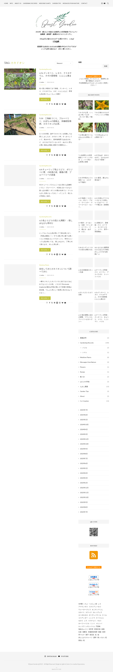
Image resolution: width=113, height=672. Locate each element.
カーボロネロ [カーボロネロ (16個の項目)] (83, 615)
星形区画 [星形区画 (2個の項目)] (97, 629)
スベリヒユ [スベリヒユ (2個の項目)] (100, 618)
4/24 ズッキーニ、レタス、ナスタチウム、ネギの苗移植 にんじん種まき (55, 76)
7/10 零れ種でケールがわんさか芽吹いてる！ (85, 137)
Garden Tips (56, 3)
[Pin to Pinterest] (54, 104)
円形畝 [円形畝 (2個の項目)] (98, 626)
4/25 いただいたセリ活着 (85, 293)
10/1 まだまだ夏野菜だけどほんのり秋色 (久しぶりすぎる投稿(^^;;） (102, 250)
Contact (84, 3)
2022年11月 (84, 492)
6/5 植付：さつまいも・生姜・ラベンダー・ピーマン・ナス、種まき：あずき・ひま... (85, 227)
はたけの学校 (94, 382)
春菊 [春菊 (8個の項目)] (103, 629)
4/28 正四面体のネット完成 (85, 271)
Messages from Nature (71, 3)
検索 (80, 62)
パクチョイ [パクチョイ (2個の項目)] (92, 621)
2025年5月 (84, 420)
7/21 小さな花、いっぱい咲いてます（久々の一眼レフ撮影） (85, 115)
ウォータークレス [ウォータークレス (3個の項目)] (84, 609)
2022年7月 (84, 512)
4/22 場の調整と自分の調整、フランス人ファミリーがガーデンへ (85, 318)
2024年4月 (84, 429)
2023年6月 (84, 463)
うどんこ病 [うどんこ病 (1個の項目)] (93, 604)
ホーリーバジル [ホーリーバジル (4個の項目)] (83, 623)
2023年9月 (84, 449)
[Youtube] (104, 3)
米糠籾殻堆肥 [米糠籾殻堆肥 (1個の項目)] (92, 632)
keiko (42, 82)
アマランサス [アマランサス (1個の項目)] (83, 607)
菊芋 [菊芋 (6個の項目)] (87, 635)
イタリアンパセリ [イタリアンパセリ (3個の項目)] (95, 607)
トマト (95, 352)
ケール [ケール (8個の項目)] (104, 615)
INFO (11, 3)
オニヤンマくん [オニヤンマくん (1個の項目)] (97, 609)
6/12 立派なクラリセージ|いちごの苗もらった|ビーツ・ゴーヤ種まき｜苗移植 (102, 201)
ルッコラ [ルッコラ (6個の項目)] (81, 626)
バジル (95, 348)
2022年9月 (84, 502)
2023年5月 (84, 468)
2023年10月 (84, 444)
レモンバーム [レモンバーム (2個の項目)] (90, 626)
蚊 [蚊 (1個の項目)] (98, 635)
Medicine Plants (45, 3)
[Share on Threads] (60, 104)
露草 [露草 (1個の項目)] (94, 637)
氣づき (94, 377)
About (94, 396)
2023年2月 (84, 483)
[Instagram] (102, 3)
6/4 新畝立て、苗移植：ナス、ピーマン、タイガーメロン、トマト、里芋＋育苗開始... (102, 227)
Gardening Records (30, 3)
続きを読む (45, 99)
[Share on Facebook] (49, 104)
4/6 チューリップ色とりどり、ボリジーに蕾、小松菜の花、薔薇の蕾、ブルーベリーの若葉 (56, 172)
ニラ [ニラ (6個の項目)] (85, 621)
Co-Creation (94, 401)
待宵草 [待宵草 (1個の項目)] (91, 629)
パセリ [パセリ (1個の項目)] (99, 621)
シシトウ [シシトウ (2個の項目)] (92, 618)
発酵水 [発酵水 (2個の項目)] (84, 632)
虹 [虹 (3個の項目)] (96, 635)
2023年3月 (84, 478)
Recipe (94, 372)
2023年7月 (84, 458)
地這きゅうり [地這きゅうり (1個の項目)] (83, 629)
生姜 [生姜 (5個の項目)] (80, 632)
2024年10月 (84, 424)
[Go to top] (56, 669)
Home (6, 3)
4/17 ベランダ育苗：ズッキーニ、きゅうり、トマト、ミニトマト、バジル (102, 318)
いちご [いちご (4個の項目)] (86, 604)
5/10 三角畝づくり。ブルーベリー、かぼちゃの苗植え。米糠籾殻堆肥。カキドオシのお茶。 (55, 121)
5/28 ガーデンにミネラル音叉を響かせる (85, 248)
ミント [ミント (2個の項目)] (92, 623)
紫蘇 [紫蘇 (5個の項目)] (99, 632)
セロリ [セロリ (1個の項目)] (80, 621)
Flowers (94, 367)
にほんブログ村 (93, 580)
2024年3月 (84, 434)
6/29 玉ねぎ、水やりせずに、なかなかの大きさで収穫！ (102, 157)
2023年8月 (84, 454)
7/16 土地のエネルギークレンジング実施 (102, 113)
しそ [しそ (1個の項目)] (99, 604)
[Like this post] (47, 104)
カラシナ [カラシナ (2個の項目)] (89, 612)
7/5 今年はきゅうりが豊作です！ (101, 136)
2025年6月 (84, 415)
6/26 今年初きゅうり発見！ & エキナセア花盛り (85, 180)
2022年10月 (84, 497)
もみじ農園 (94, 386)
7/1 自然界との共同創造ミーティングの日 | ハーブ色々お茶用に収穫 (85, 158)
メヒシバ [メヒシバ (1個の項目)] (99, 623)
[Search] (108, 3)
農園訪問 (94, 338)
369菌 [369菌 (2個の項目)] (80, 604)
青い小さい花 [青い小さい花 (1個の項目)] (102, 637)
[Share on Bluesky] (62, 104)
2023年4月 (84, 473)
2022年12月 (84, 488)
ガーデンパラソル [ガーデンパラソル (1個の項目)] (95, 615)
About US (18, 3)
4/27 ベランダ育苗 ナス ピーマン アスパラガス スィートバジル (102, 273)
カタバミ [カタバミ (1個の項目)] (81, 612)
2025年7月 (84, 410)
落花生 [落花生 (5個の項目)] (92, 635)
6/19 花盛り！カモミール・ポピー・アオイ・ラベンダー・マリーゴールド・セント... (85, 202)
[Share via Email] (65, 104)
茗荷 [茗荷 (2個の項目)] (103, 632)
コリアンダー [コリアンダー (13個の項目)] (83, 618)
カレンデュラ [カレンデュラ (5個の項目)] (97, 612)
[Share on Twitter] (52, 104)
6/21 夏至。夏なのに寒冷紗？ (102, 179)
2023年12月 (84, 439)
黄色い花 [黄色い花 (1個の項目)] (81, 640)
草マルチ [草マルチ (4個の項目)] (81, 635)
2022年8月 (84, 507)
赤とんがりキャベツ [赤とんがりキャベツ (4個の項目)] (85, 637)
